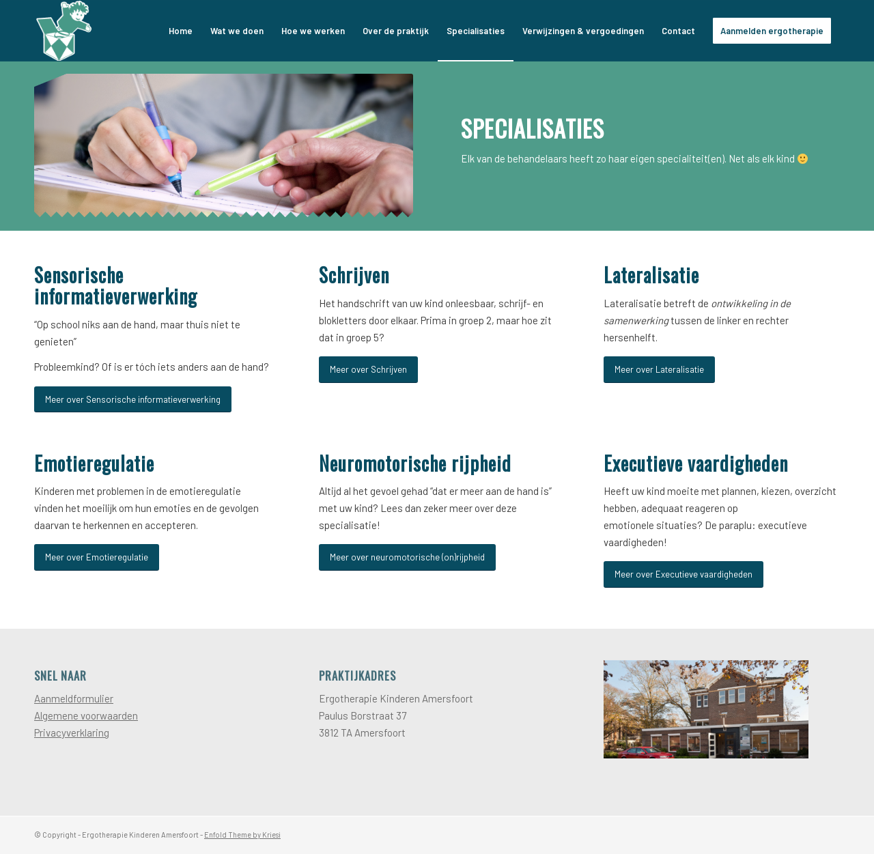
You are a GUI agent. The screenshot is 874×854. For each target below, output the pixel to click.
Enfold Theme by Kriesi (242, 834)
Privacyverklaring (71, 732)
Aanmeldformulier (73, 698)
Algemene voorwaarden (86, 715)
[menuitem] (180, 31)
